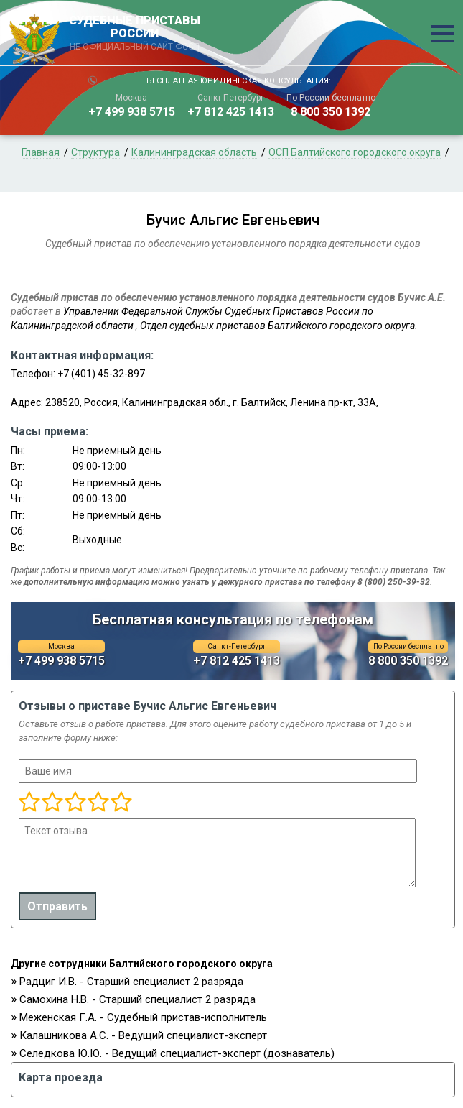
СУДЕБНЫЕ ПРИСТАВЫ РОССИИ (135, 33)
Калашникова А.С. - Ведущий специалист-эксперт (143, 1035)
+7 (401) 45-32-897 (101, 373)
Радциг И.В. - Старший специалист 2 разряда (131, 981)
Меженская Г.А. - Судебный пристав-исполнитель (143, 1017)
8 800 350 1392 (330, 112)
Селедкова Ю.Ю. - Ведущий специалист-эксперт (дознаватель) (177, 1053)
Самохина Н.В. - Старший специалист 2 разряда (137, 999)
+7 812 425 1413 (230, 112)
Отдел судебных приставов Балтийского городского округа (277, 325)
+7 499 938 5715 (131, 112)
